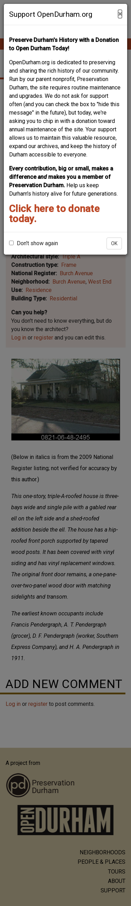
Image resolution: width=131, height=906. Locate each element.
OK (114, 243)
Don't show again (33, 243)
